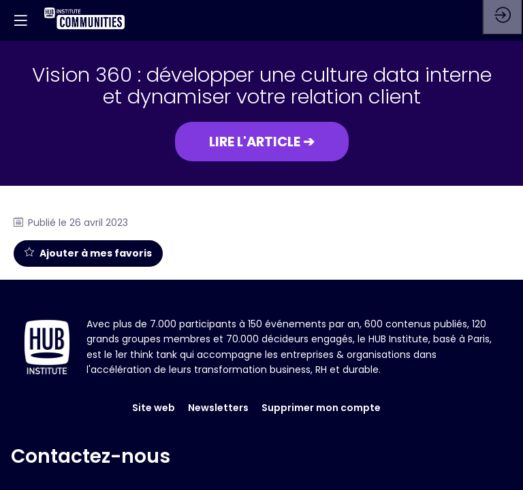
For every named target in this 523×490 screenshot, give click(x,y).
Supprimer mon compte (321, 381)
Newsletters (218, 381)
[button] (262, 141)
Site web (153, 381)
